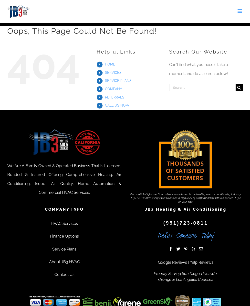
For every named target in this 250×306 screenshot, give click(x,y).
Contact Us (64, 274)
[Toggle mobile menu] (240, 11)
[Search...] (202, 87)
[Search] (239, 87)
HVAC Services (64, 223)
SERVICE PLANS (118, 81)
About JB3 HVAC (64, 262)
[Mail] (201, 249)
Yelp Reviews (201, 262)
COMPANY (113, 89)
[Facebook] (171, 249)
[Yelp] (193, 249)
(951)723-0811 (185, 223)
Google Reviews (172, 262)
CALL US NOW (117, 105)
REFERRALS (114, 97)
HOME (110, 64)
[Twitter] (178, 249)
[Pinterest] (186, 249)
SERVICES (113, 73)
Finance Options (64, 236)
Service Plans (64, 249)
